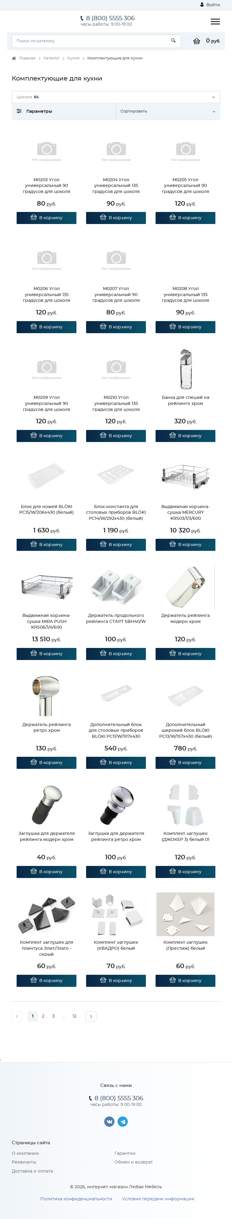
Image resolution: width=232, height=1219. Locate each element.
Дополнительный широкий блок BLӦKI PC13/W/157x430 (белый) (185, 731)
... (63, 1016)
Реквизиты (24, 1162)
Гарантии (125, 1153)
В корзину (47, 218)
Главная (27, 58)
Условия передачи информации (158, 1199)
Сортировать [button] (134, 111)
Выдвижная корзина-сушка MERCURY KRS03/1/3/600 (185, 513)
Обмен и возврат (133, 1162)
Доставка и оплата (32, 1171)
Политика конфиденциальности (76, 1199)
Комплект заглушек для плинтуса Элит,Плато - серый (46, 948)
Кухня (73, 58)
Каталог (52, 58)
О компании (25, 1153)
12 (74, 1016)
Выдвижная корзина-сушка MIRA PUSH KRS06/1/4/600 (46, 622)
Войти (210, 4)
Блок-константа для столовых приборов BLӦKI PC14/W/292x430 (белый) (116, 513)
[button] (116, 97)
